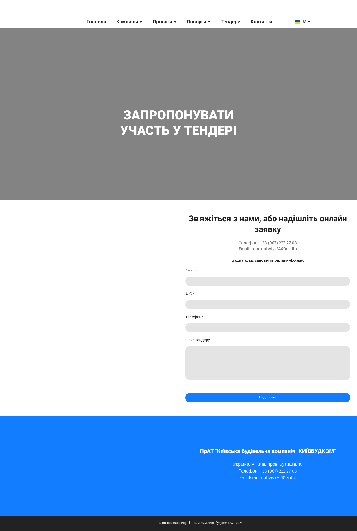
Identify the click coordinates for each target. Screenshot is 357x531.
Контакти (261, 22)
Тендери (230, 22)
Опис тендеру (197, 340)
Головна (96, 22)
